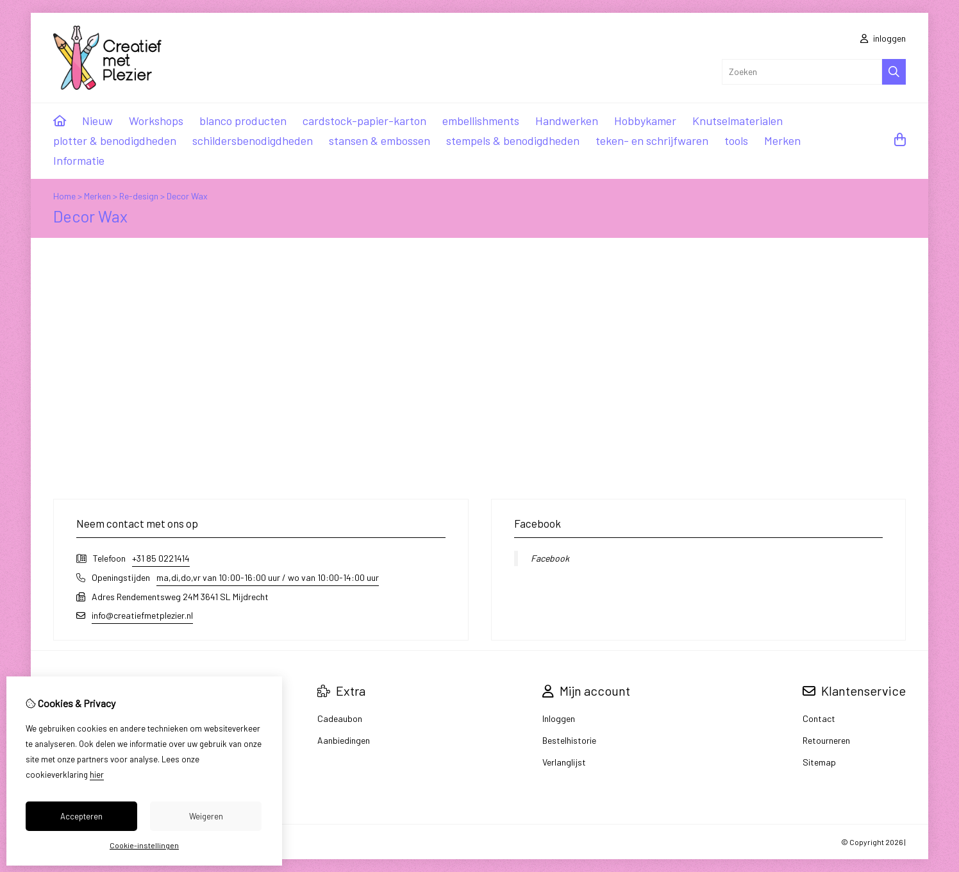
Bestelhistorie (569, 740)
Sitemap (819, 762)
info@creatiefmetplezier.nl (142, 615)
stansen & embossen (379, 140)
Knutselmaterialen (737, 120)
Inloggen (558, 718)
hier (97, 774)
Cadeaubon (339, 718)
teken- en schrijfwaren (652, 140)
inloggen (883, 38)
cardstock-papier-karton (364, 120)
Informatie (78, 160)
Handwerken (566, 120)
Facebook (550, 558)
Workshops (156, 120)
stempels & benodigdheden (513, 140)
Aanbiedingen (343, 740)
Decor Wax (187, 195)
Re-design (138, 195)
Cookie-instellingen (144, 845)
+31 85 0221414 (161, 558)
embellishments (480, 120)
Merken (782, 140)
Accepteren (81, 816)
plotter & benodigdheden (114, 140)
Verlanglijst (564, 762)
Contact (819, 718)
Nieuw (97, 120)
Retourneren (826, 740)
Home (64, 195)
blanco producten (243, 120)
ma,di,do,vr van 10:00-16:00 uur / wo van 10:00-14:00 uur (267, 577)
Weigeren (206, 816)
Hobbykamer (645, 120)
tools (736, 140)
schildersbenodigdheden (252, 140)
